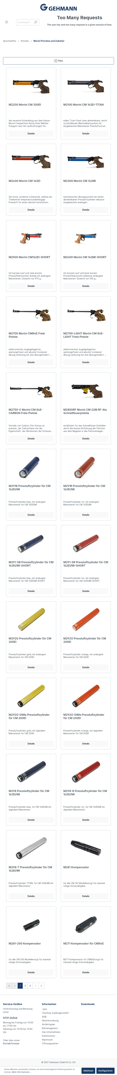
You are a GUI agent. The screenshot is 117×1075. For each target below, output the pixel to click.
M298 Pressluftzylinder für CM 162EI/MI (29, 792)
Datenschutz (48, 1036)
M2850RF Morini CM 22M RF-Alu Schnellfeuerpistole (85, 411)
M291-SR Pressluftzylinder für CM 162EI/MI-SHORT (85, 564)
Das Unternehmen (51, 1032)
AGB (44, 1016)
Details (31, 133)
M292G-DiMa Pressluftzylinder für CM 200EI (29, 716)
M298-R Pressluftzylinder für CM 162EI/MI (85, 792)
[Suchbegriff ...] (24, 22)
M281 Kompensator (76, 867)
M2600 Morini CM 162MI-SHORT (84, 257)
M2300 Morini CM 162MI (79, 180)
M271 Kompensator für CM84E (83, 943)
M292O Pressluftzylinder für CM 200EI (84, 640)
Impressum (47, 1039)
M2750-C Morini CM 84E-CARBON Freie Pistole (26, 411)
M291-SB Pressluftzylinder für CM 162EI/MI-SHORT (31, 564)
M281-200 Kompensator (25, 943)
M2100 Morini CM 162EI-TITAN (83, 104)
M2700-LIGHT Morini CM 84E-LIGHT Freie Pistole (83, 335)
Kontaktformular (11, 1043)
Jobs (44, 1009)
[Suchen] (35, 22)
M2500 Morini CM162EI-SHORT (29, 257)
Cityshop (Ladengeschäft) (55, 1013)
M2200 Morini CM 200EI (25, 104)
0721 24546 (10, 1017)
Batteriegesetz (50, 1028)
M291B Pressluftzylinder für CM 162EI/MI (29, 487)
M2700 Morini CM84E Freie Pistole (27, 335)
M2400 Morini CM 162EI (24, 180)
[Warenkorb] (79, 22)
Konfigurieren (105, 1070)
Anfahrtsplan (48, 1024)
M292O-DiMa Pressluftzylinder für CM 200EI (83, 716)
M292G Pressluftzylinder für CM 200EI (30, 640)
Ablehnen (88, 1070)
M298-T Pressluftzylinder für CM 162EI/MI (30, 869)
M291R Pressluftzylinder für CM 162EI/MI (84, 487)
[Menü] (6, 22)
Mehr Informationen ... (21, 1072)
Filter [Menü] (58, 60)
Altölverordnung (50, 1020)
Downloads (88, 1004)
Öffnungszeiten (50, 1043)
